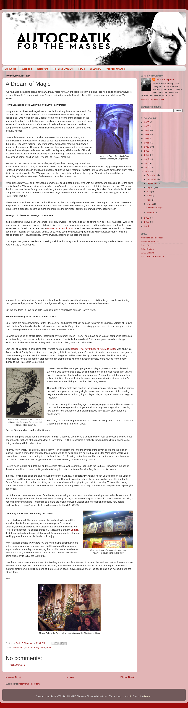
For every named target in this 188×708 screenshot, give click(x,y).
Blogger (147, 696)
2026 (147, 122)
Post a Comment (17, 665)
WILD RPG (95, 68)
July (149, 191)
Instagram (42, 68)
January (151, 213)
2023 (147, 134)
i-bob (129, 696)
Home (70, 677)
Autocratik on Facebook (152, 238)
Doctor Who (18, 647)
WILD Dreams (147, 253)
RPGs (81, 68)
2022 (147, 138)
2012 (147, 222)
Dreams (29, 647)
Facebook (26, 68)
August (150, 187)
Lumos (74, 530)
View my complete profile (152, 99)
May (149, 195)
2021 (147, 143)
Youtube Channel (115, 68)
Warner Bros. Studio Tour (60, 228)
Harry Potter (39, 647)
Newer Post (13, 677)
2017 (147, 159)
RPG (48, 647)
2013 (147, 218)
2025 (147, 126)
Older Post (127, 677)
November (152, 179)
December (152, 175)
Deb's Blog (146, 245)
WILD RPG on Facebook (152, 256)
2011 (147, 226)
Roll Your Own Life (63, 68)
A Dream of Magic (154, 207)
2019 (147, 151)
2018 (147, 155)
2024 (147, 130)
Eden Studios (147, 249)
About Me (10, 68)
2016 (147, 163)
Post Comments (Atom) (29, 684)
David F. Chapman (165, 79)
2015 (147, 167)
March (150, 204)
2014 (147, 171)
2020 (147, 147)
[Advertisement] (162, 282)
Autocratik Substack (150, 241)
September (152, 183)
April (149, 200)
